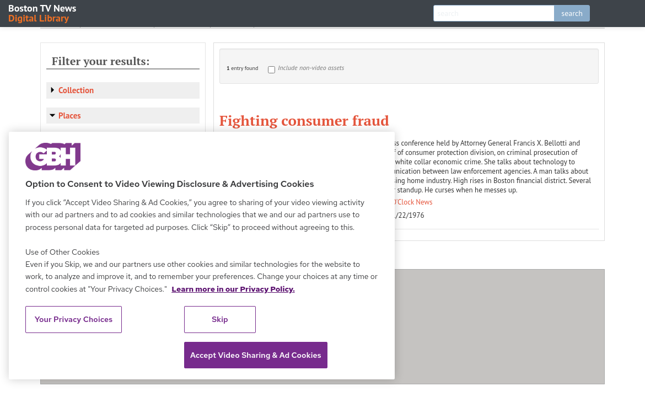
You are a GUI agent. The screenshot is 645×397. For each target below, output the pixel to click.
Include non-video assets (311, 67)
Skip (220, 319)
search (572, 13)
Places (69, 115)
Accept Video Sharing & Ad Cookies (255, 355)
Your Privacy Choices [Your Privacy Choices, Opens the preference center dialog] (74, 319)
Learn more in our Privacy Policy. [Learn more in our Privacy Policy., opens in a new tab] (233, 289)
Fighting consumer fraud (304, 120)
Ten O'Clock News (406, 202)
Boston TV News (43, 12)
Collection (76, 90)
